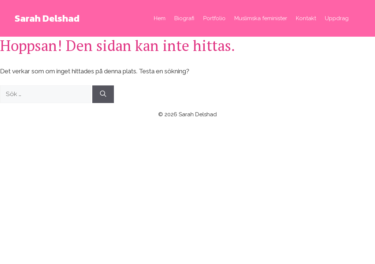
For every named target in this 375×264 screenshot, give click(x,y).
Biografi (184, 18)
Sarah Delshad (47, 18)
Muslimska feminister (260, 18)
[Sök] (103, 94)
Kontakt (306, 18)
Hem (160, 18)
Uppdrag (337, 18)
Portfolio (214, 18)
